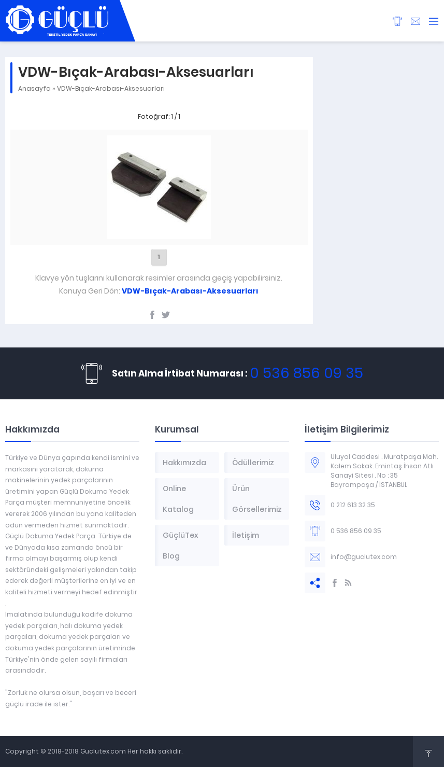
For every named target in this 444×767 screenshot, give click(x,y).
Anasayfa (34, 88)
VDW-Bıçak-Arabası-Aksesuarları (111, 88)
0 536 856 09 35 (306, 373)
